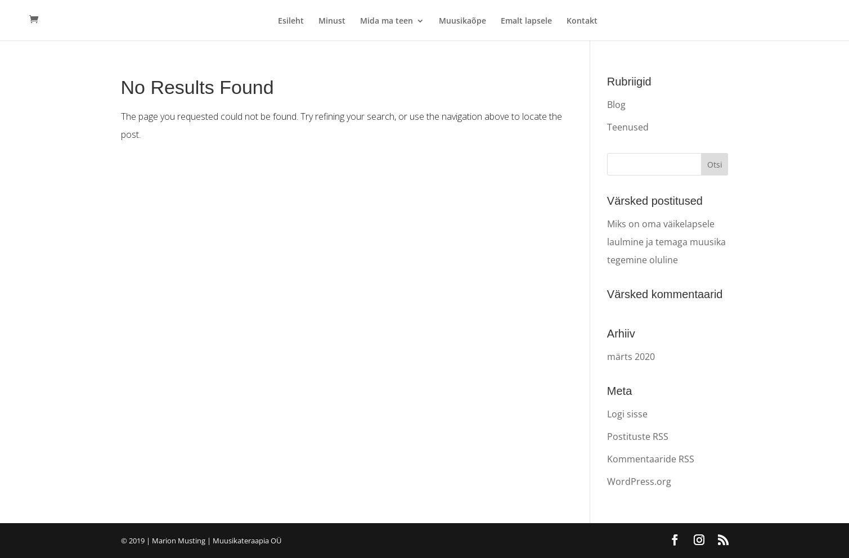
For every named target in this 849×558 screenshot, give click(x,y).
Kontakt (582, 21)
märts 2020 (631, 356)
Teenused (628, 127)
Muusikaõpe (462, 21)
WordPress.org (639, 481)
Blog (616, 104)
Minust (331, 21)
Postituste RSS (637, 436)
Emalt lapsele (526, 21)
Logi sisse (627, 414)
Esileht (291, 21)
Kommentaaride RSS (650, 459)
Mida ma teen (386, 21)
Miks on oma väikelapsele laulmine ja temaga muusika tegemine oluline (666, 242)
